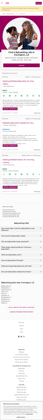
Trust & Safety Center (21, 354)
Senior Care (21, 378)
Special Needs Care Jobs (21, 394)
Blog (21, 328)
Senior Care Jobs (21, 397)
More (21, 106)
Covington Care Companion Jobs (12, 213)
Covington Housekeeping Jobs (11, 216)
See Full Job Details (10, 108)
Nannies (21, 371)
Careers (21, 325)
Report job (37, 113)
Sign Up (38, 3)
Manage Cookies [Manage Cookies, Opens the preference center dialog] (21, 417)
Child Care (21, 373)
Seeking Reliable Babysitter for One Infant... (18, 82)
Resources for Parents (21, 359)
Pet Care (21, 381)
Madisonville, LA (6, 286)
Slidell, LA (4, 302)
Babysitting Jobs (10, 13)
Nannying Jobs (21, 389)
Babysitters (21, 368)
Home (4, 13)
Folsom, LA (4, 291)
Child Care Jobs (21, 392)
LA (16, 13)
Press (21, 332)
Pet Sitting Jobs (21, 399)
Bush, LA (4, 293)
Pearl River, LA (5, 299)
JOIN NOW (21, 65)
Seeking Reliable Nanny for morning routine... (18, 161)
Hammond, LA (5, 301)
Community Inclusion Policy (21, 357)
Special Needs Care (21, 376)
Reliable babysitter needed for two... (19, 123)
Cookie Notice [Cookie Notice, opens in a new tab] (29, 414)
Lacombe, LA (5, 295)
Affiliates (21, 352)
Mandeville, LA (5, 287)
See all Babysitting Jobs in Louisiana (21, 307)
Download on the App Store (21, 343)
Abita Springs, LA (6, 289)
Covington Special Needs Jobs (11, 214)
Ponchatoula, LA (6, 297)
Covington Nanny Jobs (9, 209)
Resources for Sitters (21, 362)
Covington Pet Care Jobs (9, 211)
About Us (21, 322)
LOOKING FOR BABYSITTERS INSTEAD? (21, 312)
